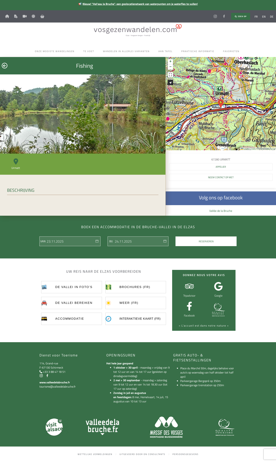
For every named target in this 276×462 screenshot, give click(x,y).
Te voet (89, 51)
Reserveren (206, 241)
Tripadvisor (189, 295)
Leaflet (245, 149)
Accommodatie (69, 318)
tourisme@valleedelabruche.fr (57, 386)
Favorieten (232, 51)
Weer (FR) (129, 303)
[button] (220, 103)
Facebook (189, 315)
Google (218, 295)
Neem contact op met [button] (221, 177)
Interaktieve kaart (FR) (140, 318)
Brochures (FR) (135, 287)
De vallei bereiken (73, 303)
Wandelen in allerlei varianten (127, 51)
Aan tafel (166, 51)
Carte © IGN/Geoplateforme (263, 149)
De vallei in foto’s (73, 287)
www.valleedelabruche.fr (54, 382)
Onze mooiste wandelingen (55, 51)
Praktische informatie (198, 51)
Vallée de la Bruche (220, 211)
